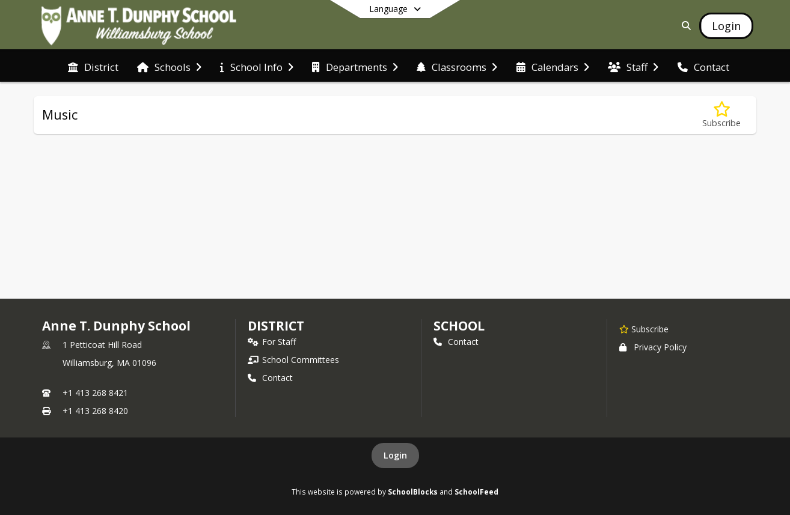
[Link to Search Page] (684, 25)
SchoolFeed (476, 491)
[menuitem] (93, 66)
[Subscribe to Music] (721, 115)
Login (395, 455)
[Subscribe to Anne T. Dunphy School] (644, 328)
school (459, 325)
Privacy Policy (653, 347)
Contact (270, 377)
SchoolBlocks (413, 491)
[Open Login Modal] (726, 26)
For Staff (272, 341)
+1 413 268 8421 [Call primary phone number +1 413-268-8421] (95, 392)
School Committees (293, 359)
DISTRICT (276, 325)
